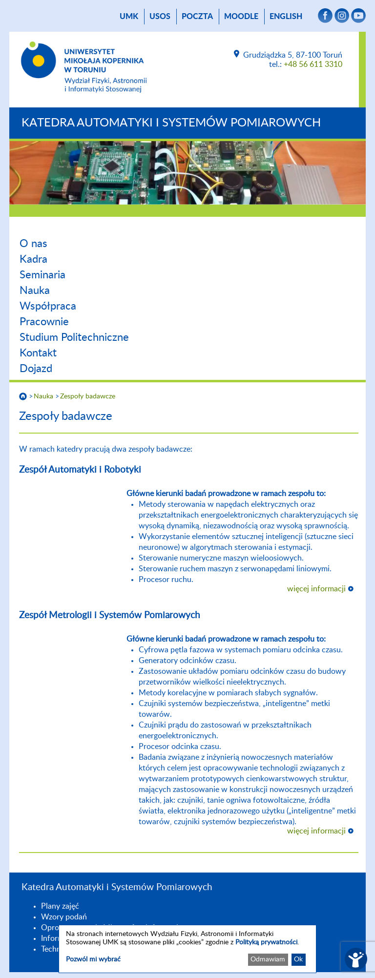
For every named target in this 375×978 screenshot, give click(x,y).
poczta (197, 17)
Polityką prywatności (266, 942)
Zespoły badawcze (87, 396)
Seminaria (42, 275)
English (286, 17)
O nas (33, 243)
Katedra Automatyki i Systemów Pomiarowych (171, 123)
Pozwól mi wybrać (93, 959)
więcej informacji (316, 589)
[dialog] (187, 949)
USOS (159, 17)
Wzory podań (64, 917)
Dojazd (36, 368)
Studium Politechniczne (74, 337)
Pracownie (44, 321)
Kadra (33, 259)
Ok (298, 959)
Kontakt (38, 353)
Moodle (241, 17)
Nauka (35, 290)
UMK (129, 17)
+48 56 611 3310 (313, 64)
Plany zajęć (60, 906)
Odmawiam (267, 959)
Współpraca (48, 306)
